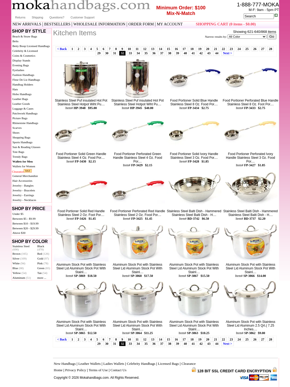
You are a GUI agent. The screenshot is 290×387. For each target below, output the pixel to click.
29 (98, 53)
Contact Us (119, 370)
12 (144, 49)
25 (246, 49)
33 (130, 53)
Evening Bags (21, 65)
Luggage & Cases (23, 108)
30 (106, 53)
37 (161, 53)
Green (43, 268)
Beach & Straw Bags (25, 36)
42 (201, 53)
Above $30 (19, 232)
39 (177, 53)
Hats (15, 89)
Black (40, 248)
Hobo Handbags (22, 94)
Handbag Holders (23, 84)
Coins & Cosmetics (24, 55)
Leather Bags (20, 98)
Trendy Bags (20, 156)
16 (176, 49)
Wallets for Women (24, 166)
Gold (43, 258)
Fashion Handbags (24, 74)
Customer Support (83, 17)
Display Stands (21, 60)
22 (223, 49)
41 (193, 53)
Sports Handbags (23, 142)
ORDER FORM (141, 24)
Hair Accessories (22, 180)
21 (215, 49)
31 (114, 53)
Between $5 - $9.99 (24, 218)
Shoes (16, 132)
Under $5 (18, 213)
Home (58, 370)
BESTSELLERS (57, 24)
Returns (20, 17)
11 (136, 49)
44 (216, 53)
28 (270, 49)
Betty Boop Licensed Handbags (31, 46)
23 (231, 49)
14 (160, 49)
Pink (42, 263)
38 (169, 53)
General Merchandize (25, 175)
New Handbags (65, 364)
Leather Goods (21, 103)
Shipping (37, 17)
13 (152, 49)
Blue (18, 268)
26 (255, 49)
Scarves (17, 127)
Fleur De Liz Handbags (26, 79)
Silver (20, 258)
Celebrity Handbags (141, 364)
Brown (20, 253)
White (19, 263)
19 (199, 49)
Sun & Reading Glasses (26, 147)
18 (192, 49)
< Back (62, 49)
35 (146, 53)
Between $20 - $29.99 (26, 228)
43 (208, 53)
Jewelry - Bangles (23, 185)
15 (168, 49)
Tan (42, 272)
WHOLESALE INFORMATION (99, 24)
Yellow (20, 272)
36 (154, 53)
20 (207, 49)
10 (129, 49)
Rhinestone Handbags (25, 123)
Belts (16, 41)
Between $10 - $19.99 (26, 223)
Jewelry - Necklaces (24, 200)
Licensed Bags (168, 364)
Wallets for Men (23, 161)
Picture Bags (20, 118)
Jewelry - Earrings (23, 195)
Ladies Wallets (113, 364)
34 (138, 53)
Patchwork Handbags (25, 113)
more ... (41, 277)
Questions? (57, 17)
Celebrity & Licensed (25, 50)
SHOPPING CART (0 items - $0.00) (226, 24)
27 (262, 49)
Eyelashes (18, 70)
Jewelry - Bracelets (24, 190)
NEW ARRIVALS (27, 24)
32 (122, 53)
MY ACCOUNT (170, 24)
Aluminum (22, 277)
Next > (227, 53)
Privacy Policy (75, 370)
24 (239, 49)
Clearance (18, 171)
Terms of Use (98, 370)
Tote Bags (18, 151)
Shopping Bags (22, 137)
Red (43, 253)
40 (185, 53)
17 (184, 49)
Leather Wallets (89, 364)
